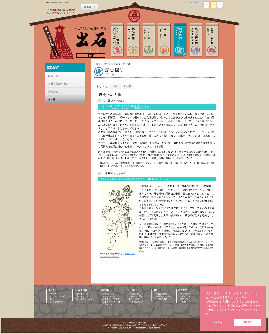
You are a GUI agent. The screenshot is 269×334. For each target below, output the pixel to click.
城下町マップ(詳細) (111, 302)
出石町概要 (54, 75)
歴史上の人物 (123, 64)
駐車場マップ (108, 293)
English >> (89, 6)
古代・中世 (102, 86)
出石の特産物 (196, 40)
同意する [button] (247, 322)
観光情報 (134, 40)
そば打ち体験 (161, 293)
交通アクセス (108, 304)
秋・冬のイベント (84, 299)
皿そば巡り (134, 299)
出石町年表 (185, 296)
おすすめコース (109, 296)
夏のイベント (82, 296)
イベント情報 (118, 40)
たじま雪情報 (56, 302)
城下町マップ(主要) (111, 299)
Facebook (54, 293)
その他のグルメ (136, 302)
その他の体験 (161, 299)
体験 (165, 40)
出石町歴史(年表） (58, 83)
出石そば (149, 40)
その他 (51, 99)
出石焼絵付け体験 (163, 296)
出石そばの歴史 (136, 296)
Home (97, 64)
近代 (115, 86)
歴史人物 (53, 91)
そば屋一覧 (134, 293)
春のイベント (82, 293)
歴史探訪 (180, 40)
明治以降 (126, 86)
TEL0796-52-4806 (191, 2)
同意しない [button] (219, 322)
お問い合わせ (211, 40)
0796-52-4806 (146, 325)
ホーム (51, 290)
